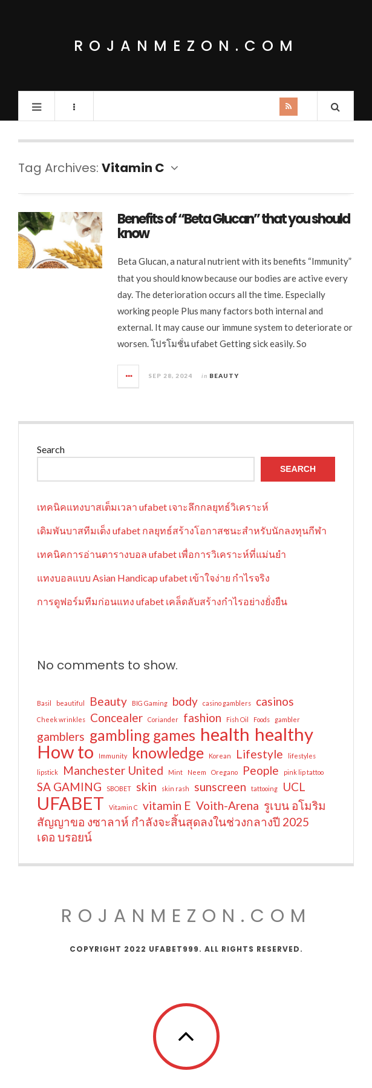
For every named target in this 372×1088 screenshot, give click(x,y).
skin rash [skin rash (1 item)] (175, 788)
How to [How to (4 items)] (65, 752)
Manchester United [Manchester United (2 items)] (113, 770)
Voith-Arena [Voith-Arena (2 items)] (227, 805)
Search (51, 449)
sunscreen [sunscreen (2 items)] (220, 787)
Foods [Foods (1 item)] (261, 719)
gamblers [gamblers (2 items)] (61, 736)
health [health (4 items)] (225, 734)
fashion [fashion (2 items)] (202, 718)
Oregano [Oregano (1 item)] (224, 772)
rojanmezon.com (186, 46)
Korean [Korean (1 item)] (220, 756)
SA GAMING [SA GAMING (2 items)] (69, 787)
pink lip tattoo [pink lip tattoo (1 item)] (304, 772)
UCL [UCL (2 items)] (293, 787)
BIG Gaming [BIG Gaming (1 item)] (150, 703)
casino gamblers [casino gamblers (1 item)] (227, 703)
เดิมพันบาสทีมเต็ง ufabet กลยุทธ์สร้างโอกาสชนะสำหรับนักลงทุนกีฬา (182, 530)
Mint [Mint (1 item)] (175, 772)
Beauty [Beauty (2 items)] (108, 701)
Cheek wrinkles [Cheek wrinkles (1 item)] (61, 719)
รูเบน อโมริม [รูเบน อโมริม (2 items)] (295, 805)
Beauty (224, 375)
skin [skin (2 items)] (146, 787)
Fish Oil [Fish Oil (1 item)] (237, 719)
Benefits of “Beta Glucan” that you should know (233, 226)
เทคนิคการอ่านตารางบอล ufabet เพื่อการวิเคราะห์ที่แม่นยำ (161, 554)
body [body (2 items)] (185, 701)
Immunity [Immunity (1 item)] (113, 756)
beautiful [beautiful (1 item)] (70, 703)
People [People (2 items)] (261, 770)
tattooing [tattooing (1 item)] (264, 788)
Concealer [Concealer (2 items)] (116, 718)
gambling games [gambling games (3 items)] (142, 735)
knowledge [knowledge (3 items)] (168, 753)
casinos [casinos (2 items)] (275, 701)
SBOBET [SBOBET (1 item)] (118, 788)
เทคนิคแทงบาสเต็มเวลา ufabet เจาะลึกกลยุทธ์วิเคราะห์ (153, 506)
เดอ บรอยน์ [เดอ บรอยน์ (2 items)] (64, 837)
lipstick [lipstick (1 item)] (47, 772)
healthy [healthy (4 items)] (284, 734)
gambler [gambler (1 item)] (287, 719)
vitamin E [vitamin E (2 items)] (167, 805)
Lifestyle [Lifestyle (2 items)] (259, 754)
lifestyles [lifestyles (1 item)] (302, 756)
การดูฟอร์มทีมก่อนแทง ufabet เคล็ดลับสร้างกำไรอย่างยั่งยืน (162, 601)
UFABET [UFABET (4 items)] (70, 803)
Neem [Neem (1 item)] (197, 772)
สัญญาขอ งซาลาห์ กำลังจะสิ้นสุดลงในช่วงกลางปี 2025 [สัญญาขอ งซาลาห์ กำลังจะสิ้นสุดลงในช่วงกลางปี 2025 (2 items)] (173, 822)
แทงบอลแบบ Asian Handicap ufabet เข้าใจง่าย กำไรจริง (153, 577)
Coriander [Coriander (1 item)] (163, 719)
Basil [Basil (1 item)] (44, 703)
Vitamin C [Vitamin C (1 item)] (123, 807)
